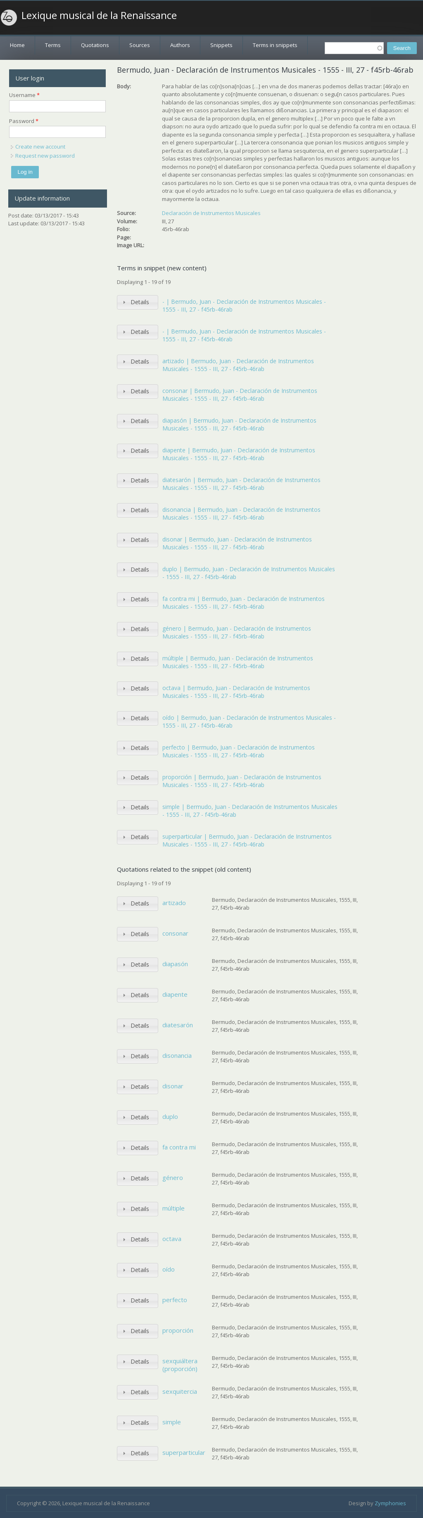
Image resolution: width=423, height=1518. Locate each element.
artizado (174, 903)
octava (171, 1238)
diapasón (175, 964)
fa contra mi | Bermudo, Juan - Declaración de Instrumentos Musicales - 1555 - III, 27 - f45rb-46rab (243, 603)
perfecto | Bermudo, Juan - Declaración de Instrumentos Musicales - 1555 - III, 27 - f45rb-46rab (238, 751)
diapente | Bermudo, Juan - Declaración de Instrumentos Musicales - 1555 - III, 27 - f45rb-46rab (238, 454)
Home (17, 45)
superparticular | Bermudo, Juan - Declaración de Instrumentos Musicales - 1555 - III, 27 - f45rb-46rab (247, 840)
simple (171, 1422)
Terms (53, 45)
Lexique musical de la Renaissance (99, 15)
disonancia (177, 1055)
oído (168, 1269)
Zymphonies (390, 1503)
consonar (175, 933)
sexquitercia (179, 1391)
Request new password (45, 155)
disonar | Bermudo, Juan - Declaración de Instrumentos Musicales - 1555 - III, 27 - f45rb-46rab (237, 543)
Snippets (221, 45)
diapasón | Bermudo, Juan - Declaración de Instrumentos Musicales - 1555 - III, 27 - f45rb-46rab (239, 424)
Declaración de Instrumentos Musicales (211, 213)
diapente (175, 994)
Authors (180, 45)
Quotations (95, 45)
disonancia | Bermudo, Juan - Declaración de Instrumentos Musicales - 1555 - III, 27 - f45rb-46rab (241, 514)
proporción (177, 1330)
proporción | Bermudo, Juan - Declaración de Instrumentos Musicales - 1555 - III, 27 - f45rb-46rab (241, 781)
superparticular (183, 1452)
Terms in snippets (275, 45)
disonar (172, 1086)
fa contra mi (179, 1147)
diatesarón (177, 1025)
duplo (170, 1116)
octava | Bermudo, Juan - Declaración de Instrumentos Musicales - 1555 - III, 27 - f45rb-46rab (236, 692)
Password (23, 121)
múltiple (173, 1208)
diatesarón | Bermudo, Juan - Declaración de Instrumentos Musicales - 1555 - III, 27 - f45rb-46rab (241, 484)
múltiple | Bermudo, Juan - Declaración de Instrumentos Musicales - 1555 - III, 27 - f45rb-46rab (237, 662)
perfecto (174, 1300)
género (172, 1177)
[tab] (137, 302)
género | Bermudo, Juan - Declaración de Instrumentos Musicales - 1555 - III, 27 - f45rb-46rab (236, 632)
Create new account (40, 146)
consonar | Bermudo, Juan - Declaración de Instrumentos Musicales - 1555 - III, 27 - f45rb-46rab (239, 395)
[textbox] (354, 48)
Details (140, 302)
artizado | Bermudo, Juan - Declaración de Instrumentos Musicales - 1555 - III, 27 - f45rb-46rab (238, 365)
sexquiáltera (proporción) (179, 1365)
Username (24, 95)
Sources (139, 45)
